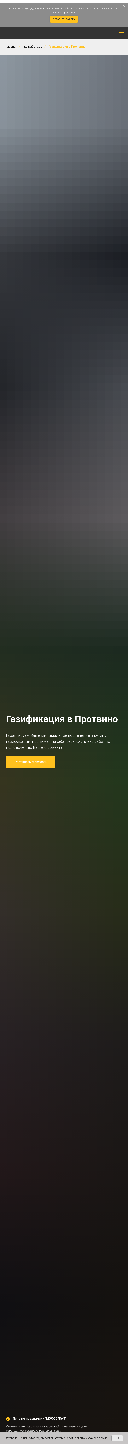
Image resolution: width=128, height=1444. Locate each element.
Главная (11, 46)
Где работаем (33, 46)
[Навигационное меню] (121, 33)
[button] (64, 19)
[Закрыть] (124, 6)
